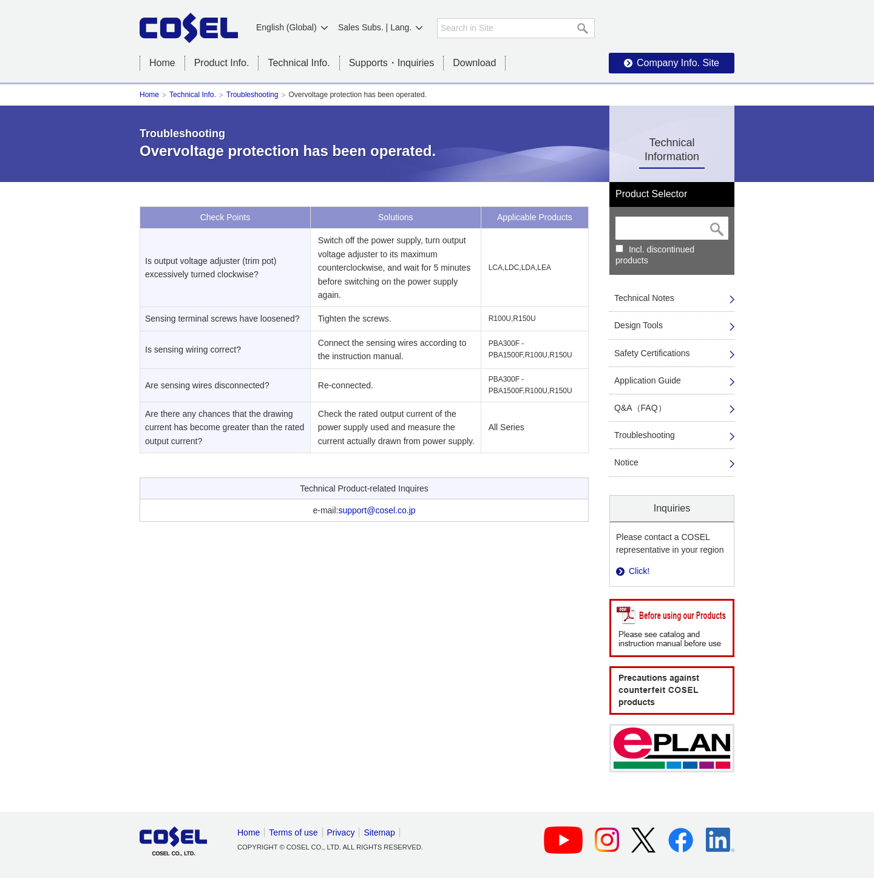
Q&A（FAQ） (640, 408)
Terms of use (293, 832)
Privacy (341, 832)
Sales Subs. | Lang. (375, 27)
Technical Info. (192, 94)
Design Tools (638, 325)
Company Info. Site (678, 63)
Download (474, 63)
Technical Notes (644, 298)
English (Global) (286, 27)
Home (162, 63)
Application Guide (647, 380)
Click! (639, 571)
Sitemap (379, 832)
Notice (626, 462)
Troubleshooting (252, 94)
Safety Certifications (652, 353)
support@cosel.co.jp (376, 510)
